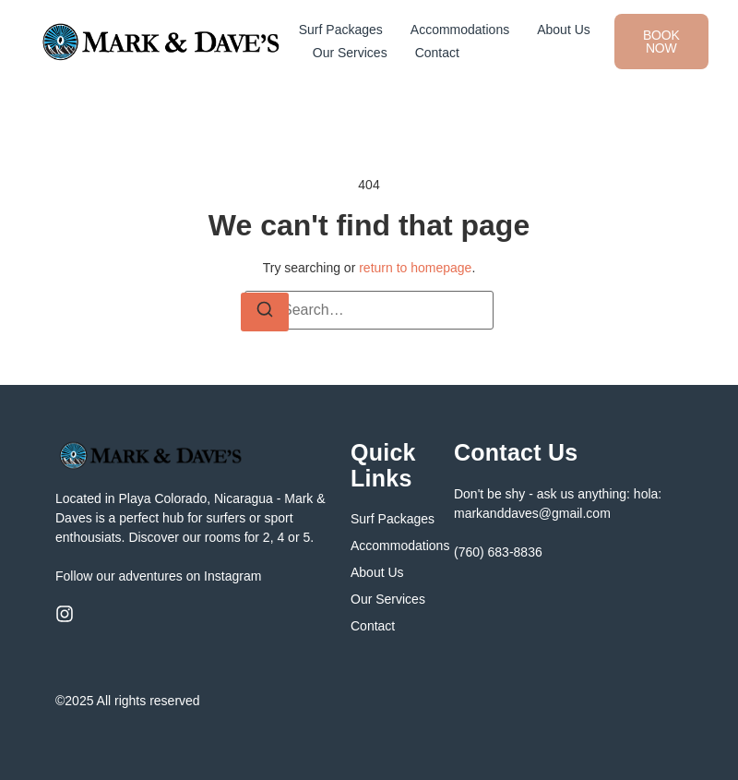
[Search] (265, 312)
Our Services (350, 52)
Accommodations (460, 29)
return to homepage (415, 267)
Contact (437, 52)
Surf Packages (341, 29)
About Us (563, 29)
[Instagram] (64, 614)
